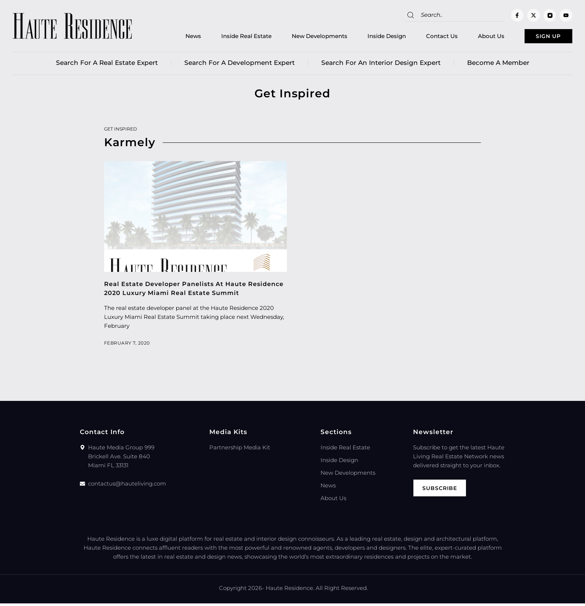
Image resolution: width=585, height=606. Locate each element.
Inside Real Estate (231, 37)
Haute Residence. (290, 590)
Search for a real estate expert (107, 65)
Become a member (498, 65)
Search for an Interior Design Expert (381, 65)
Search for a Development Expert (239, 65)
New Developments (304, 37)
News (177, 37)
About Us (475, 37)
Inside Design (371, 37)
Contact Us (426, 37)
